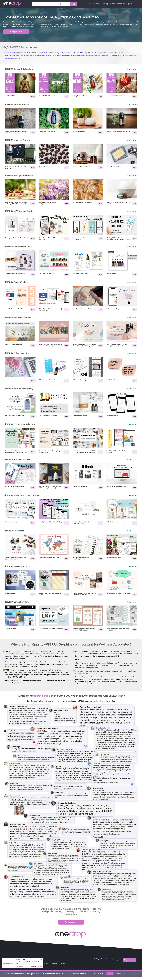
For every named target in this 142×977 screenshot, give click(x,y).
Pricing (105, 4)
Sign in (129, 4)
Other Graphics (28, 55)
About (88, 4)
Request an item (58, 963)
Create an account (117, 4)
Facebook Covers (12, 55)
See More (132, 69)
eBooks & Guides (80, 55)
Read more (121, 973)
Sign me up (129, 960)
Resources (97, 4)
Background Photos (63, 53)
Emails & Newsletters (63, 55)
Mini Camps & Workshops (99, 55)
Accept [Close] (110, 974)
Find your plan (16, 32)
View (32, 96)
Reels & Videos (117, 53)
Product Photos (28, 53)
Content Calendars (12, 53)
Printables (116, 55)
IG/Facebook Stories (81, 53)
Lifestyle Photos (45, 53)
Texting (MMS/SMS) (45, 55)
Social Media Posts (101, 53)
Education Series (12, 58)
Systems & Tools (129, 55)
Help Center (44, 963)
